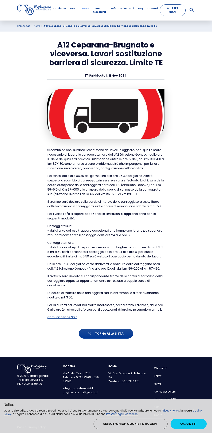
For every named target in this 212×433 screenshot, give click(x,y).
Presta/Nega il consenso (122, 414)
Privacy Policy (170, 410)
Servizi (74, 8)
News (85, 8)
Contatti (152, 8)
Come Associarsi (99, 10)
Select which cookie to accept (130, 424)
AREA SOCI (173, 10)
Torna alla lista (106, 333)
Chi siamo (160, 368)
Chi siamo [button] (59, 8)
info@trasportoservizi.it (78, 388)
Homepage (23, 26)
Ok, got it (188, 424)
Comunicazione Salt (62, 317)
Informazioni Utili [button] (122, 8)
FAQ (140, 8)
